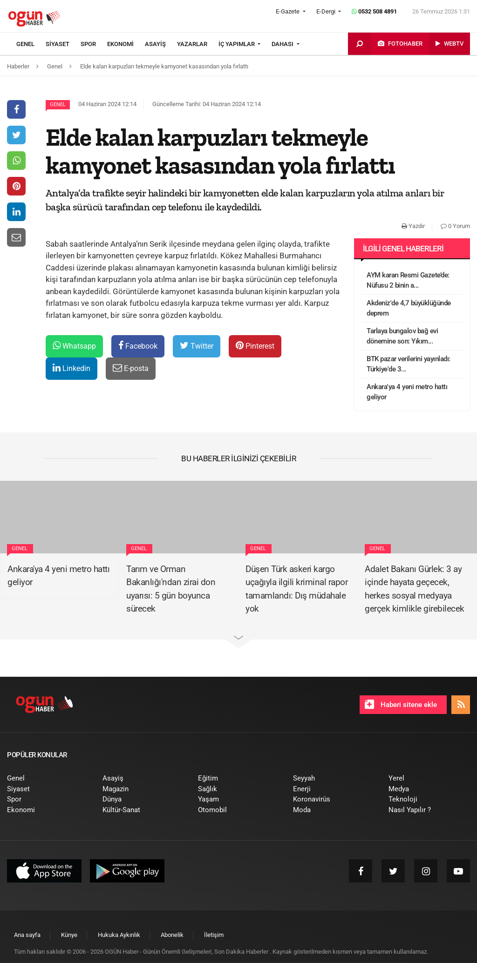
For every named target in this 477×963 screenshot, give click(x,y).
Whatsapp (74, 345)
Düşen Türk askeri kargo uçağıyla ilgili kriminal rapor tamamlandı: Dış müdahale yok (296, 589)
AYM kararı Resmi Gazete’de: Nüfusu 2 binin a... (408, 280)
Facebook (137, 345)
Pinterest (255, 345)
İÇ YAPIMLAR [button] (237, 43)
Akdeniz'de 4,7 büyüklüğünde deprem (409, 308)
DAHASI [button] (283, 43)
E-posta (131, 368)
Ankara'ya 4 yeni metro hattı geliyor (407, 392)
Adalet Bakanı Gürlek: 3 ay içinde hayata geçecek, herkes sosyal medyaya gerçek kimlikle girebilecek (414, 589)
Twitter (196, 345)
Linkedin (71, 368)
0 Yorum (455, 225)
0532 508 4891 (374, 11)
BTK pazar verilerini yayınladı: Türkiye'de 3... (408, 364)
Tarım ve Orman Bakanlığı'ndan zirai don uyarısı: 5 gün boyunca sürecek (170, 589)
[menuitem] (31, 44)
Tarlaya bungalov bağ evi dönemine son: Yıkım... (402, 336)
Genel (58, 104)
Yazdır (413, 225)
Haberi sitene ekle (401, 704)
